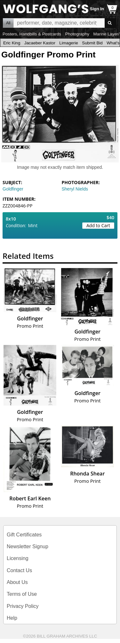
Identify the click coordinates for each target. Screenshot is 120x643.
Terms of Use (22, 594)
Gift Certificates (24, 534)
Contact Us (19, 570)
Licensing (17, 558)
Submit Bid (92, 43)
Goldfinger (13, 188)
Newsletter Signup (27, 546)
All (8, 23)
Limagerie (68, 43)
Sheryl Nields (75, 188)
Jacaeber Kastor (39, 43)
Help (12, 618)
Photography (77, 34)
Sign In (97, 8)
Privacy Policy (23, 606)
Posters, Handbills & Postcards (32, 34)
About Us (17, 582)
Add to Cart (98, 225)
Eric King (11, 43)
